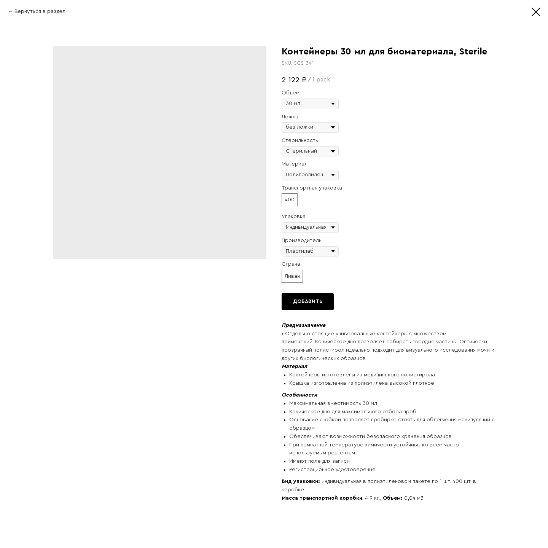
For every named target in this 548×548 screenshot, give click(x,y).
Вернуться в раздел (39, 11)
